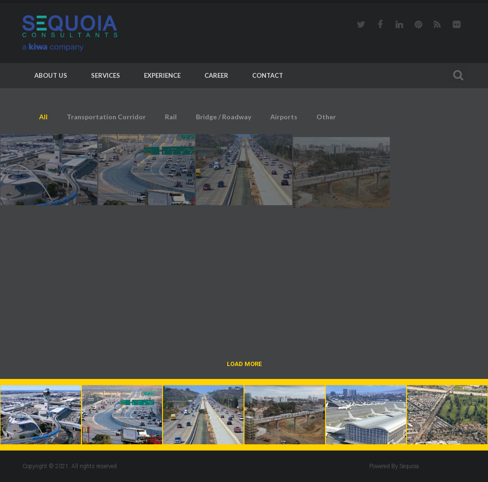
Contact (267, 75)
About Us (50, 75)
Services (105, 75)
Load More (244, 363)
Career (216, 75)
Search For (456, 73)
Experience (162, 75)
